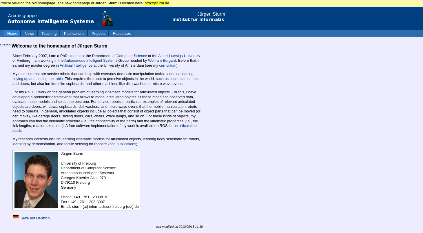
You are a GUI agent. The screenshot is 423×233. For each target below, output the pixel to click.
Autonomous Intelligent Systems (90, 60)
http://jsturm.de (157, 3)
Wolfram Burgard (162, 60)
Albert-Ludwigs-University (179, 56)
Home (12, 33)
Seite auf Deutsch (35, 218)
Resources (122, 33)
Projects (98, 33)
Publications (74, 33)
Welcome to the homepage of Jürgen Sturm (59, 45)
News (29, 33)
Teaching (48, 33)
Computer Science (131, 56)
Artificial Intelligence (76, 65)
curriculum (167, 65)
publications (126, 144)
